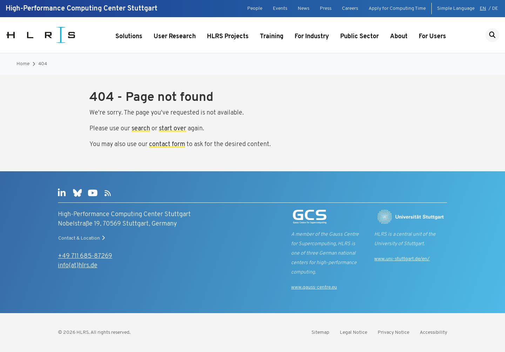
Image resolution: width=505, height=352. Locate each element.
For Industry (312, 36)
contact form (167, 144)
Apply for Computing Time (397, 8)
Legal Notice (353, 332)
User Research (175, 36)
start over (172, 128)
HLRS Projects (228, 36)
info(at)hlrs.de (77, 265)
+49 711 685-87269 (85, 256)
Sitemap (320, 332)
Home (22, 64)
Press (325, 8)
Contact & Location (82, 238)
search (141, 128)
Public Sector (359, 36)
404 (42, 64)
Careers (350, 8)
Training (271, 36)
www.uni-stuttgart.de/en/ (402, 259)
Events (280, 8)
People (254, 8)
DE (495, 8)
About (399, 36)
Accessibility (433, 332)
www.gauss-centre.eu (314, 287)
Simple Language (455, 8)
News (303, 8)
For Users (432, 36)
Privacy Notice (393, 332)
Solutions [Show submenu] (128, 36)
